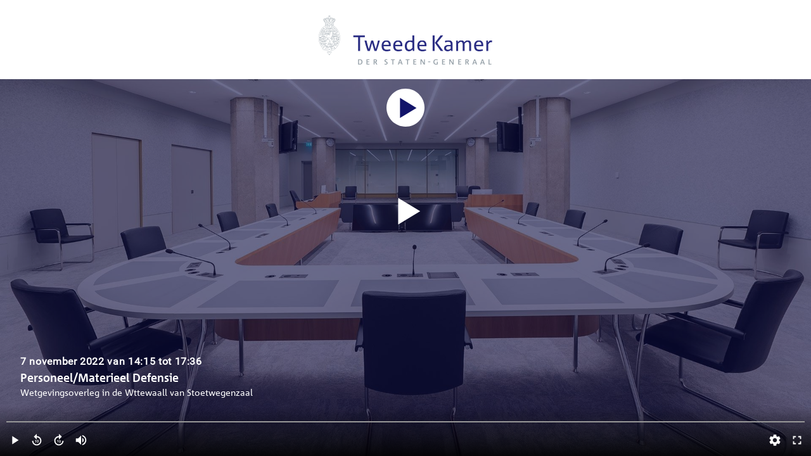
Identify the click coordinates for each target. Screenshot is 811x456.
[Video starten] (405, 212)
